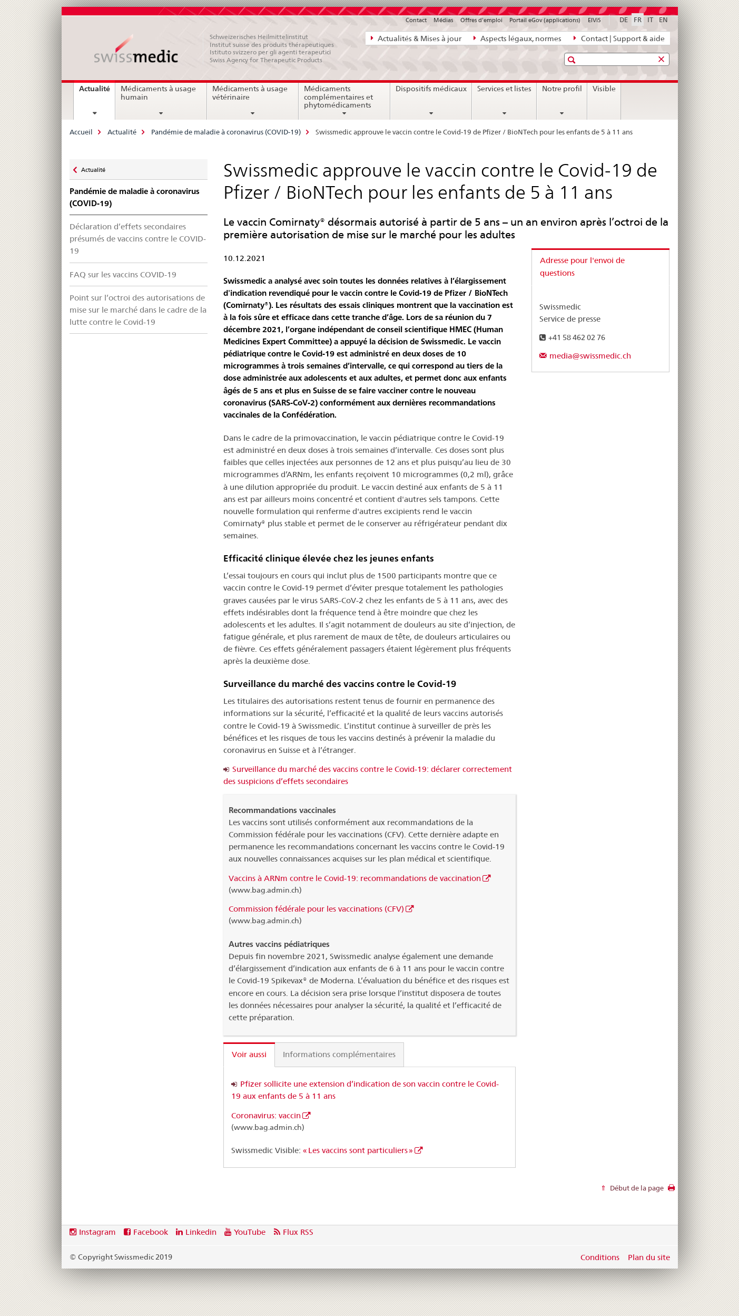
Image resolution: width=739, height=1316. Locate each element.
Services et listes (504, 88)
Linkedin (200, 1232)
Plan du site (649, 1257)
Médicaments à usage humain (158, 92)
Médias (443, 20)
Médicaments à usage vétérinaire (250, 92)
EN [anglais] (663, 19)
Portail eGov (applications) (544, 20)
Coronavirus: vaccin (266, 1115)
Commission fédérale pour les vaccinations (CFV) (316, 909)
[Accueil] (220, 48)
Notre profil (562, 88)
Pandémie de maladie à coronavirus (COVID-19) (226, 132)
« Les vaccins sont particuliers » (358, 1150)
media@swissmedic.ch (590, 356)
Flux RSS (298, 1232)
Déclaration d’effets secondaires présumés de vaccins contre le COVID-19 (138, 238)
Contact (416, 20)
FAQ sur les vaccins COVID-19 (123, 274)
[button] (573, 59)
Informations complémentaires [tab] (339, 1054)
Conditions (599, 1257)
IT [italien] (650, 19)
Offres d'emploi (481, 20)
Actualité (97, 92)
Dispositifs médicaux (431, 88)
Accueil (81, 132)
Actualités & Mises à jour (416, 38)
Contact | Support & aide (619, 38)
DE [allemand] (623, 19)
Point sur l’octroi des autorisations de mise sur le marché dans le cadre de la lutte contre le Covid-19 (138, 310)
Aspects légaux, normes (517, 38)
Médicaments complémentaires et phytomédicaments (338, 97)
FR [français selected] (638, 19)
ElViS (594, 20)
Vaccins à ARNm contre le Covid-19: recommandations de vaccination (355, 878)
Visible (604, 88)
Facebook (150, 1232)
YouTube (249, 1232)
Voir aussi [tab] (249, 1054)
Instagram (97, 1232)
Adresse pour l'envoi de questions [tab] (582, 266)
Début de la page (636, 1188)
